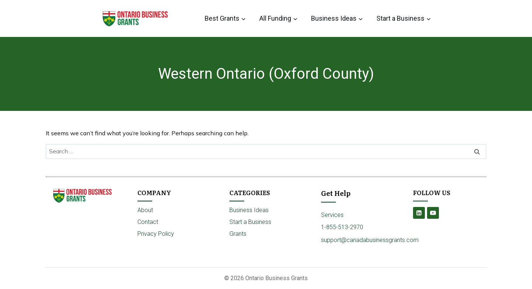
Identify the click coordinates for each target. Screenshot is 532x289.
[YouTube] (433, 213)
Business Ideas (249, 210)
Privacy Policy (155, 233)
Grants (237, 233)
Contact (147, 221)
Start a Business (250, 221)
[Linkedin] (419, 213)
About (145, 210)
